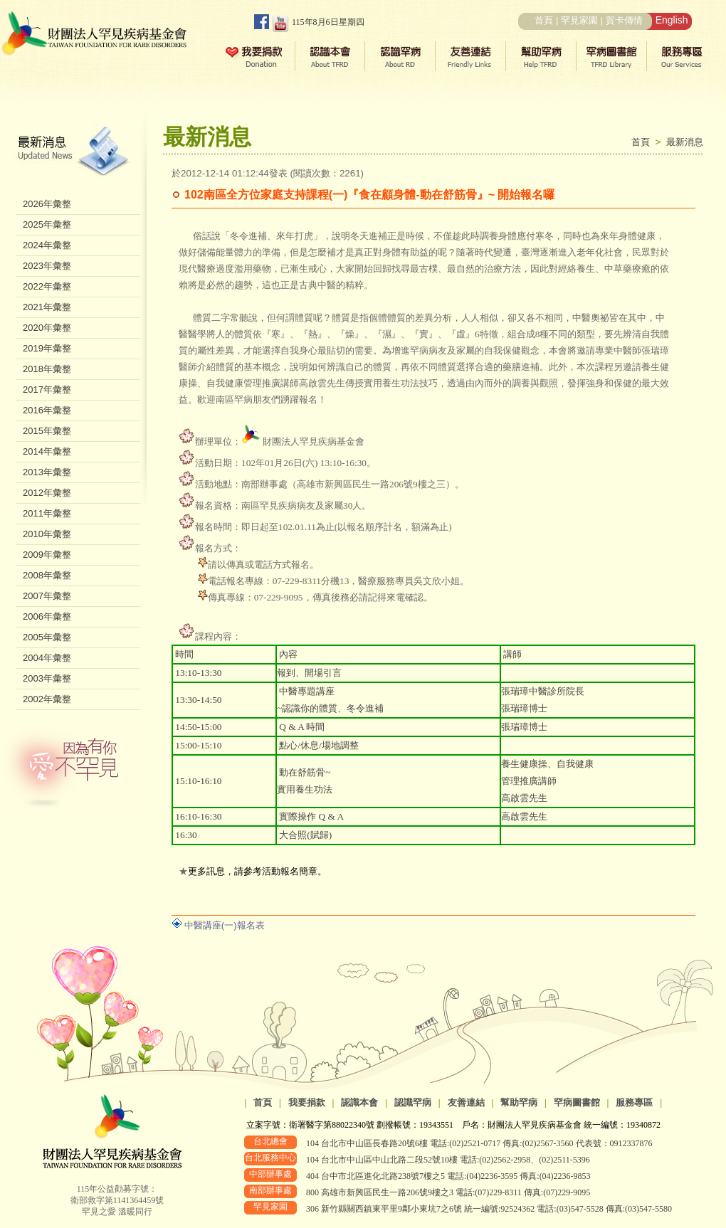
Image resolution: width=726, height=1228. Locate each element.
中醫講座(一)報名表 (224, 925)
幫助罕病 (518, 1102)
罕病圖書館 (577, 1102)
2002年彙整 (47, 699)
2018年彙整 (47, 369)
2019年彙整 (47, 348)
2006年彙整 (47, 616)
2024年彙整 (47, 245)
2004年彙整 (47, 657)
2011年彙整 (47, 513)
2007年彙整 (47, 596)
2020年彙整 (47, 327)
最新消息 (684, 142)
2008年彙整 (47, 575)
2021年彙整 (47, 307)
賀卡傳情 (624, 20)
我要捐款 (306, 1102)
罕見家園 (579, 20)
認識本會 (359, 1102)
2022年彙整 (47, 286)
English (672, 20)
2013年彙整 (47, 472)
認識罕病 (412, 1102)
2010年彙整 (47, 534)
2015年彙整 (47, 430)
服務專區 (634, 1102)
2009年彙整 (47, 554)
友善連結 (466, 1102)
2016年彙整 (47, 410)
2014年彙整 (47, 451)
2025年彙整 (47, 224)
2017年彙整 (47, 389)
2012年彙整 (47, 492)
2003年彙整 (47, 678)
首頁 (544, 20)
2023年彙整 (47, 265)
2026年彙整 (47, 204)
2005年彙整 (47, 637)
